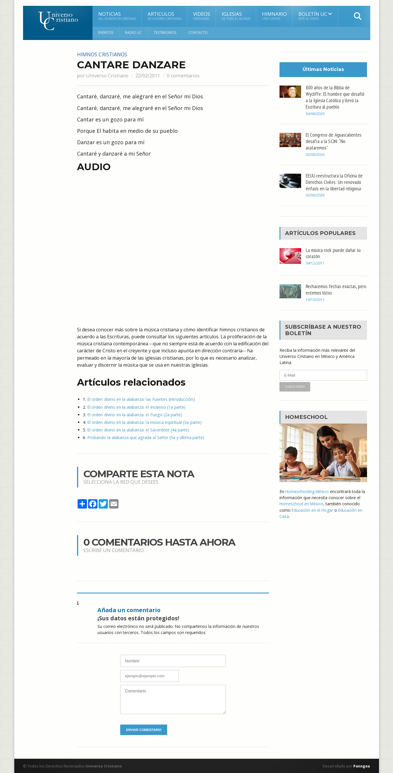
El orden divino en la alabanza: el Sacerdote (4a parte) (137, 429)
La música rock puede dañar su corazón (334, 252)
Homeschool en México (302, 503)
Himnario (274, 16)
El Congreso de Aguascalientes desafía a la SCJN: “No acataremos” (334, 141)
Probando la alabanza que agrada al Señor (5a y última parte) (145, 437)
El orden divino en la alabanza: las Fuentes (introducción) (140, 399)
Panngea (361, 765)
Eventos (105, 32)
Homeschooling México (307, 491)
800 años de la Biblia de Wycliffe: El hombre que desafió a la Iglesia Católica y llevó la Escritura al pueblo (335, 97)
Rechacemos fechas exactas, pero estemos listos (332, 289)
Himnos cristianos (104, 54)
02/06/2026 (315, 154)
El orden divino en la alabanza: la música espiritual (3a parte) (144, 422)
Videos (201, 16)
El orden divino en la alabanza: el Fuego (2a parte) (134, 414)
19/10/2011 (315, 299)
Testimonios (165, 32)
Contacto (198, 32)
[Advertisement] (46, 139)
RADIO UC (133, 32)
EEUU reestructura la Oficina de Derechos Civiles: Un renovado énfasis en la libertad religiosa (335, 181)
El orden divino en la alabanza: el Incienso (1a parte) (136, 407)
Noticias (117, 16)
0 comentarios (185, 75)
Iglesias (236, 16)
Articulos (164, 16)
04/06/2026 (315, 113)
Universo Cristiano (107, 75)
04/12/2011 (315, 262)
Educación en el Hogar (313, 509)
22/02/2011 (148, 75)
